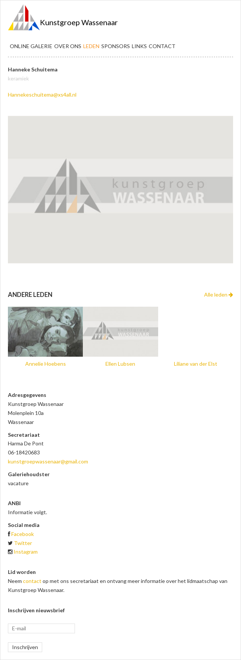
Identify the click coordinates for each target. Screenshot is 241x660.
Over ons (67, 46)
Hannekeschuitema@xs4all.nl (42, 94)
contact (32, 581)
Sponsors (115, 46)
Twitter (23, 543)
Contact (162, 46)
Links (139, 46)
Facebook (22, 534)
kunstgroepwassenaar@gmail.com (48, 461)
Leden (91, 46)
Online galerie (31, 46)
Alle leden (218, 294)
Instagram (26, 551)
